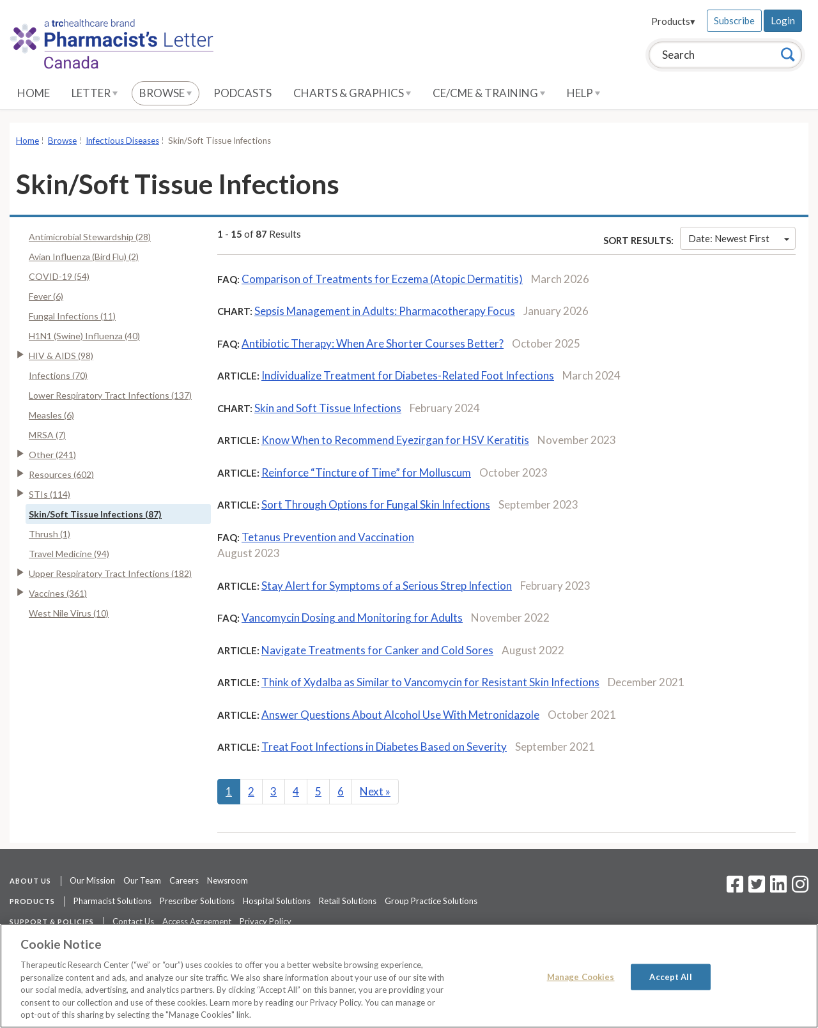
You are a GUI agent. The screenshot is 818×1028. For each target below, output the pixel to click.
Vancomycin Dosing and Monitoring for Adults (352, 617)
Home (33, 93)
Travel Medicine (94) (69, 553)
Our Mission (92, 880)
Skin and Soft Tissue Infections (327, 408)
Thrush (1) (49, 533)
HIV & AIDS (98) (61, 355)
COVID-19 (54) (59, 276)
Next (375, 791)
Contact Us (133, 921)
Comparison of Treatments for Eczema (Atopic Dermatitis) (382, 279)
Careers (184, 880)
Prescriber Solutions (197, 901)
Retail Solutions (347, 901)
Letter (95, 93)
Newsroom (227, 880)
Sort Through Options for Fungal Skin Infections (375, 504)
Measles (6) (51, 415)
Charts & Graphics (352, 93)
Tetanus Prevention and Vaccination (328, 537)
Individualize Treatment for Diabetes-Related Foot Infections (407, 375)
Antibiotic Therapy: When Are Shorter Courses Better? (373, 343)
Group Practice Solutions (431, 901)
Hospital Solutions (277, 901)
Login (783, 20)
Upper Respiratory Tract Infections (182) (110, 573)
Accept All (670, 976)
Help (583, 93)
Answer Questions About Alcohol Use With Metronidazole (400, 714)
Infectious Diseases (122, 140)
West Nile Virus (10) (69, 613)
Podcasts (242, 93)
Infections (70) (58, 375)
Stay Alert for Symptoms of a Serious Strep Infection (386, 585)
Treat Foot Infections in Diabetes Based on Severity (384, 746)
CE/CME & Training (489, 93)
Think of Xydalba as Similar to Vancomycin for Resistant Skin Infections (430, 682)
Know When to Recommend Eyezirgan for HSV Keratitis (395, 440)
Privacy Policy (265, 921)
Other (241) (52, 454)
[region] (409, 976)
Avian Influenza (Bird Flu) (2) (84, 256)
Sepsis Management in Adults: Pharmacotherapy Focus (384, 311)
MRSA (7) (47, 434)
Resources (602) (61, 474)
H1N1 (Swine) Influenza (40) (84, 335)
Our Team (142, 880)
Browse (165, 93)
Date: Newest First (738, 238)
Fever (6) (46, 296)
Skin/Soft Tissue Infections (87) (95, 514)
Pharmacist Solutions (112, 901)
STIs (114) (49, 494)
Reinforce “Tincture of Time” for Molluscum (366, 472)
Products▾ (673, 21)
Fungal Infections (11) (72, 316)
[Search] (788, 54)
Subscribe (734, 20)
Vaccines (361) (58, 593)
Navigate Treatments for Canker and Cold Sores (377, 650)
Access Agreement (196, 921)
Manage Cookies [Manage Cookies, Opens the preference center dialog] (581, 976)
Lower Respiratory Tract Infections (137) (110, 395)
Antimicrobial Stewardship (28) (90, 236)
